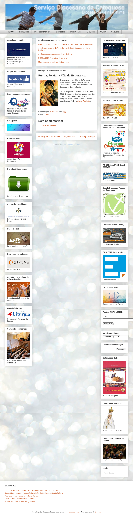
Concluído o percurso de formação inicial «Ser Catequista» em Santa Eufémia (34, 493)
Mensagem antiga (87, 137)
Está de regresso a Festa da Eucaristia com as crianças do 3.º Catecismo (65, 44)
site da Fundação (83, 101)
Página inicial (69, 137)
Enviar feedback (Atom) (71, 145)
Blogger (98, 512)
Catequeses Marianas (109, 32)
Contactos (60, 32)
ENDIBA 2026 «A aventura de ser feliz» (53, 58)
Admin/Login (109, 473)
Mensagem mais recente (49, 137)
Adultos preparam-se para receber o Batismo (55, 54)
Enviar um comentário (50, 125)
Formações (24, 32)
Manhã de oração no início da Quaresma (53, 62)
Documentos (75, 32)
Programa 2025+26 (42, 32)
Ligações (91, 32)
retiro (48, 114)
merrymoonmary (73, 512)
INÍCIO (11, 32)
